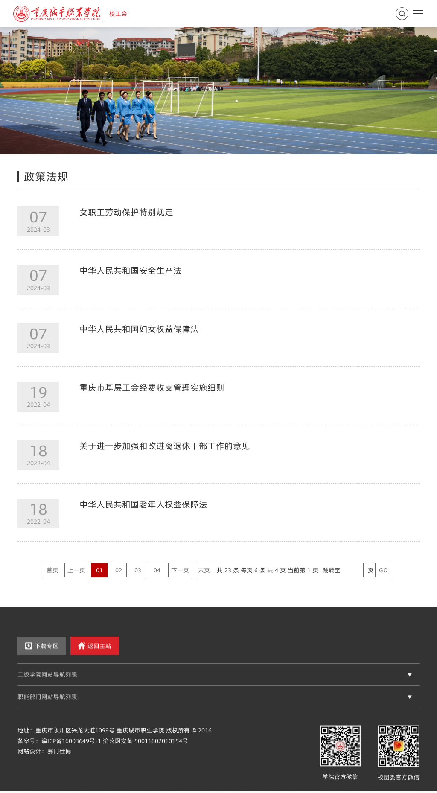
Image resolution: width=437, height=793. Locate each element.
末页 (204, 570)
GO (383, 570)
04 (157, 570)
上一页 (76, 570)
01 (99, 570)
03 (137, 570)
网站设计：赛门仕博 (44, 759)
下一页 (180, 570)
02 (118, 570)
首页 (52, 570)
